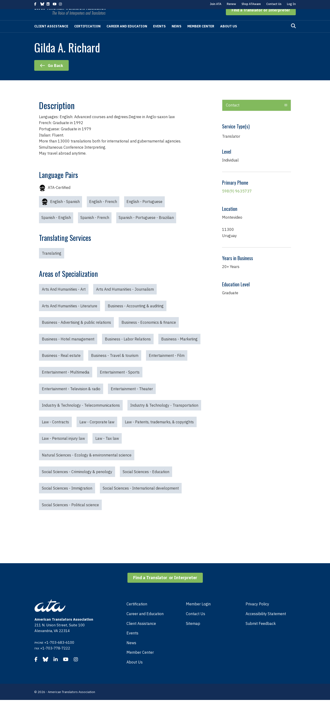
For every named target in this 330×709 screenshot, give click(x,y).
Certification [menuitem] (136, 613)
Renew (231, 4)
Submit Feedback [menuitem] (261, 632)
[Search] (293, 35)
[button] (261, 19)
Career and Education (127, 35)
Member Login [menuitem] (198, 613)
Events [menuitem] (132, 642)
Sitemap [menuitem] (193, 632)
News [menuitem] (131, 651)
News (176, 35)
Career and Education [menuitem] (145, 622)
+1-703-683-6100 (59, 651)
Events (159, 35)
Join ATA (215, 4)
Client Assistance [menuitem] (141, 632)
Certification (87, 35)
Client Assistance (51, 35)
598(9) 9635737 (237, 200)
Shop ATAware (251, 4)
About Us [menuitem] (134, 671)
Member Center (200, 35)
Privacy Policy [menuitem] (257, 613)
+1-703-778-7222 (55, 657)
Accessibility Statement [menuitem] (266, 622)
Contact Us (273, 4)
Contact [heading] (232, 114)
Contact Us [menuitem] (195, 622)
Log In (291, 4)
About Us (228, 35)
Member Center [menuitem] (140, 661)
